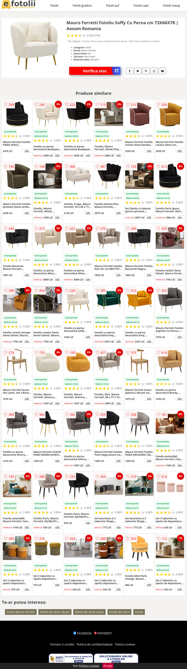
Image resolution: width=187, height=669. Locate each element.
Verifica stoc (102, 71)
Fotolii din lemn (119, 612)
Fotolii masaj (171, 5)
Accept (107, 666)
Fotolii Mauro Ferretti (21, 612)
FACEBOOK (82, 633)
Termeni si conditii (62, 644)
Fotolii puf (112, 5)
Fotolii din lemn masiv (89, 612)
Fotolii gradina (82, 5)
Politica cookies (125, 644)
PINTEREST (103, 633)
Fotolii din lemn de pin (55, 612)
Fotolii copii (141, 5)
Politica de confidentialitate (95, 644)
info (27, 150)
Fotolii (54, 5)
